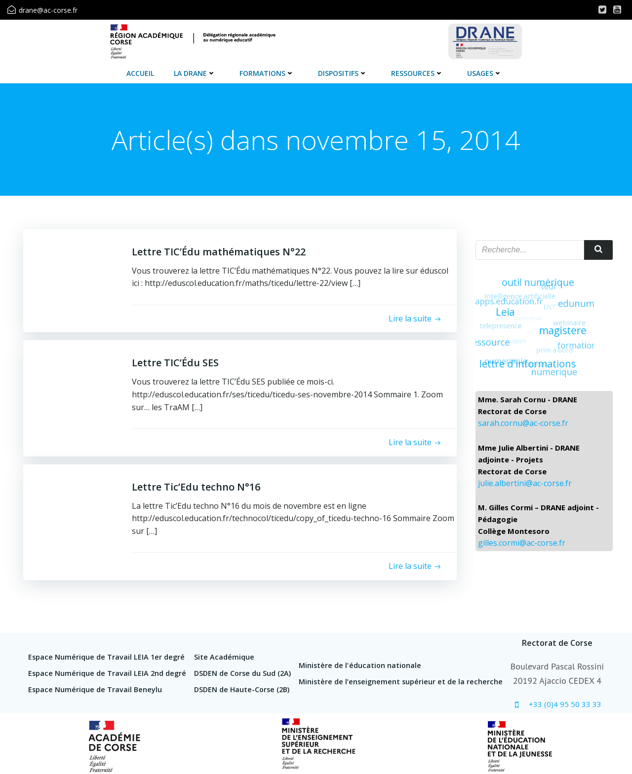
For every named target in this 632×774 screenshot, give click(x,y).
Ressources (417, 73)
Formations (266, 73)
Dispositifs (342, 73)
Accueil (140, 73)
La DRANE (195, 73)
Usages (484, 73)
